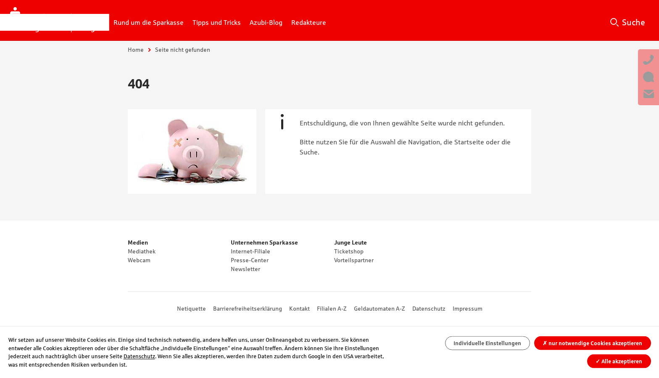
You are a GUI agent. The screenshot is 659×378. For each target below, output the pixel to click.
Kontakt (299, 308)
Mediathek (142, 251)
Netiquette (191, 308)
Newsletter (245, 269)
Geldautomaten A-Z (379, 308)
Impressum (467, 308)
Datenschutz (428, 308)
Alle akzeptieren (619, 361)
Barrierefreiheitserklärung (247, 308)
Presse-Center (250, 260)
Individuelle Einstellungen (487, 343)
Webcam (139, 260)
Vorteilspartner (354, 260)
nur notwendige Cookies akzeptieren (592, 343)
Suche (633, 22)
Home (136, 49)
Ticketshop (349, 251)
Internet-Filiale (250, 251)
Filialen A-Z (332, 308)
